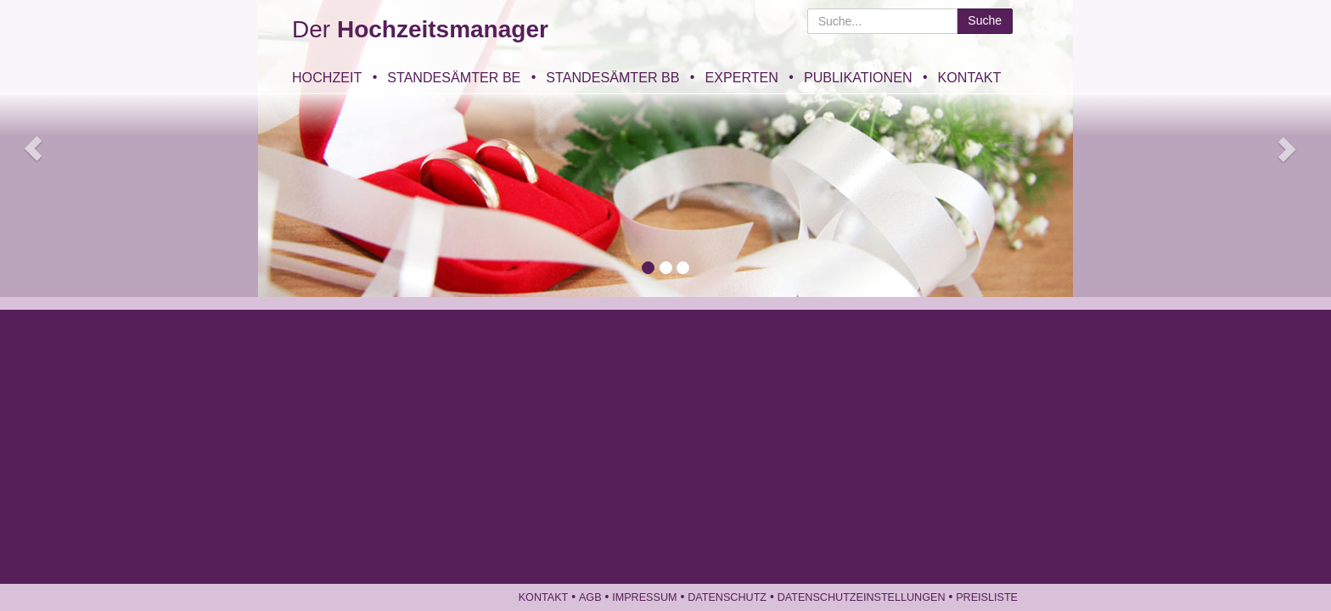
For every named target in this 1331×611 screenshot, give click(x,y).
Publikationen (858, 77)
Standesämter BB (612, 77)
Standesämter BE (453, 77)
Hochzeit (327, 77)
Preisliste (987, 597)
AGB (590, 597)
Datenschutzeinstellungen (862, 597)
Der (420, 29)
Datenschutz (727, 597)
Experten (741, 77)
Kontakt (970, 77)
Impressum (644, 597)
